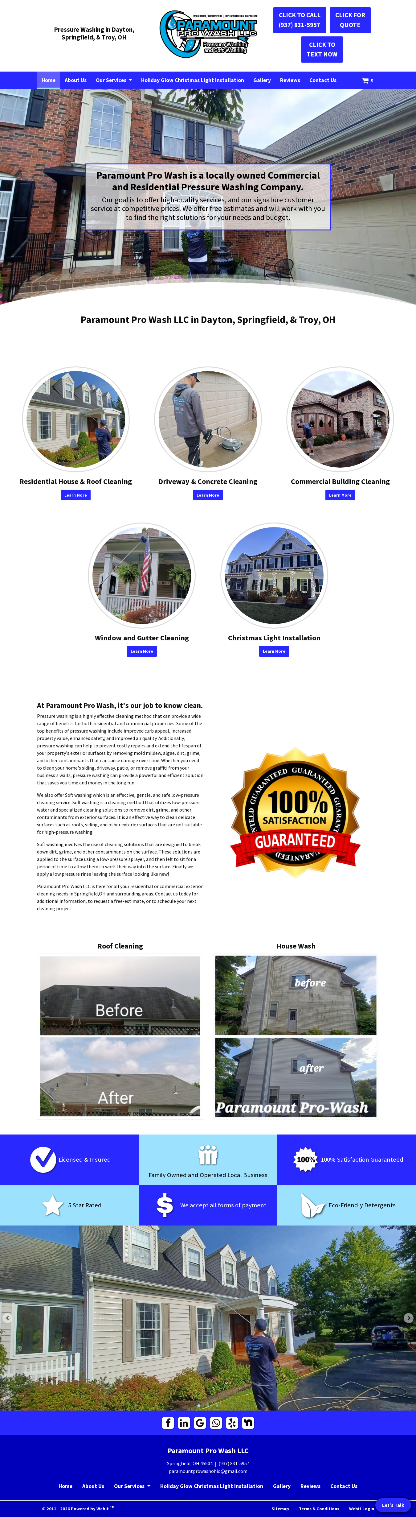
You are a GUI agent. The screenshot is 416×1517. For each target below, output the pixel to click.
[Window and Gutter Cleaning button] (142, 575)
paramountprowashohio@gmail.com (208, 1471)
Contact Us (322, 80)
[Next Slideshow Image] (409, 1318)
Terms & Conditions (319, 1508)
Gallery (262, 80)
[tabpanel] (208, 1318)
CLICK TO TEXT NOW (322, 49)
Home (51, 79)
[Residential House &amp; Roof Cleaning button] (76, 419)
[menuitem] (48, 80)
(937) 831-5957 (233, 1463)
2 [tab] (208, 1405)
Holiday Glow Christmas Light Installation (192, 80)
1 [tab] (199, 1405)
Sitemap (280, 1508)
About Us (76, 80)
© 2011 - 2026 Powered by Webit (78, 1508)
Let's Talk (393, 1505)
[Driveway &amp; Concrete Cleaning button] (208, 419)
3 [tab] (217, 1405)
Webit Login (361, 1508)
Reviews (290, 80)
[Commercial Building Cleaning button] (340, 419)
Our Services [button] (112, 80)
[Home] (208, 34)
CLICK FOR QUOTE (350, 20)
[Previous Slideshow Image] (7, 1318)
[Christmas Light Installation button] (274, 575)
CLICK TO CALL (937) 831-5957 (299, 20)
